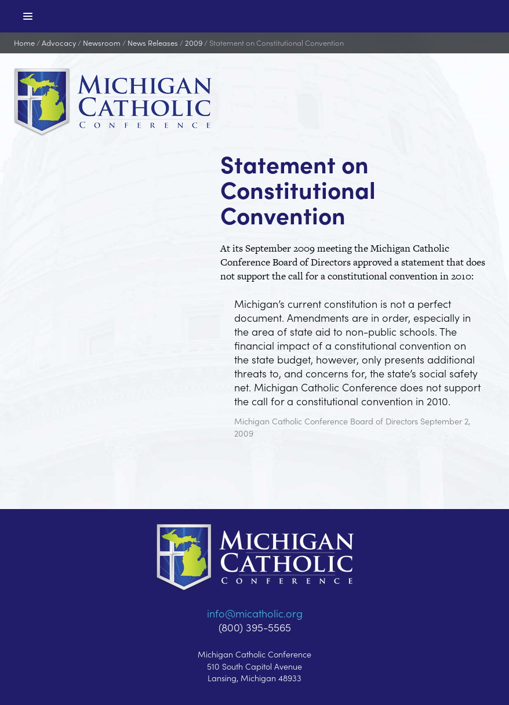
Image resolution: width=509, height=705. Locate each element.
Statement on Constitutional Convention (276, 42)
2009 (193, 42)
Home (24, 42)
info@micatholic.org (255, 613)
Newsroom (102, 42)
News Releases (153, 42)
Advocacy (59, 42)
